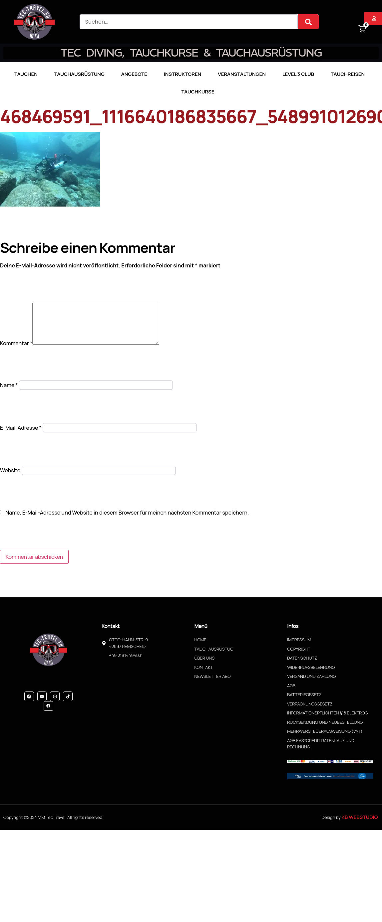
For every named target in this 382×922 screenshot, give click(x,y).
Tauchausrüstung (79, 74)
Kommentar (16, 351)
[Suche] (308, 21)
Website (10, 478)
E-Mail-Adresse (21, 435)
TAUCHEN (26, 74)
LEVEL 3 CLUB (298, 74)
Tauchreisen (348, 74)
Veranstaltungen (242, 74)
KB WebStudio (359, 825)
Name (9, 393)
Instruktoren (182, 74)
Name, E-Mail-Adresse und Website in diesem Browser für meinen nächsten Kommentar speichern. (127, 520)
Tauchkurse (198, 91)
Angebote (134, 74)
